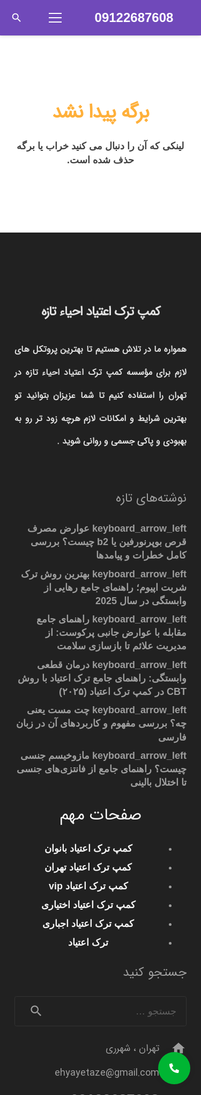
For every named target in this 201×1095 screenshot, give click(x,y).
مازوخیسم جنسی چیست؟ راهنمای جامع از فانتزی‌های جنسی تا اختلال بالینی (102, 769)
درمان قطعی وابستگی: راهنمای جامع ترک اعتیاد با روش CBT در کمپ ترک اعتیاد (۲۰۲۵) (102, 678)
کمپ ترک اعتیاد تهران (88, 867)
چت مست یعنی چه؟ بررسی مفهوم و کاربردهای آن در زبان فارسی (101, 723)
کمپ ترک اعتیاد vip (88, 886)
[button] (16, 17)
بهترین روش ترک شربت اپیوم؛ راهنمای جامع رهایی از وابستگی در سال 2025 (104, 587)
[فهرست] (49, 17)
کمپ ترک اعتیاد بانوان (88, 848)
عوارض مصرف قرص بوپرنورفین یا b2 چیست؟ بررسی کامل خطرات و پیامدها (107, 542)
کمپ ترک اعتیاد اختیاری (88, 905)
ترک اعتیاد (88, 942)
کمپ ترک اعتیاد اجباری (88, 923)
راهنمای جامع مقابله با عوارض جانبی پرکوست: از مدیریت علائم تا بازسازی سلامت (111, 632)
